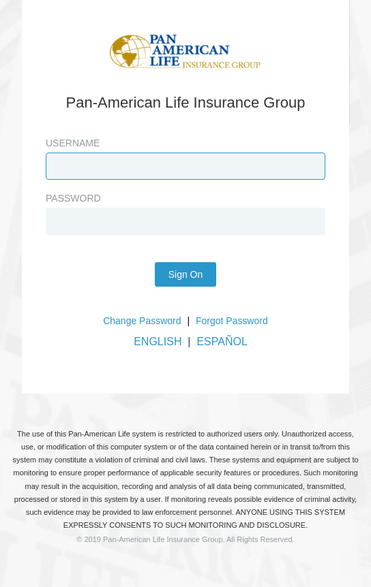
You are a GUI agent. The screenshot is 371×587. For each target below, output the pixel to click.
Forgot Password (232, 320)
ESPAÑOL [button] (221, 341)
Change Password (142, 320)
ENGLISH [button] (157, 341)
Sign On (185, 274)
